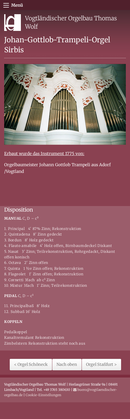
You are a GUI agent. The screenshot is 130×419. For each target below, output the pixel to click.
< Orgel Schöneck (31, 364)
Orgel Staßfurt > (101, 364)
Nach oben (67, 364)
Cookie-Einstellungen (43, 395)
